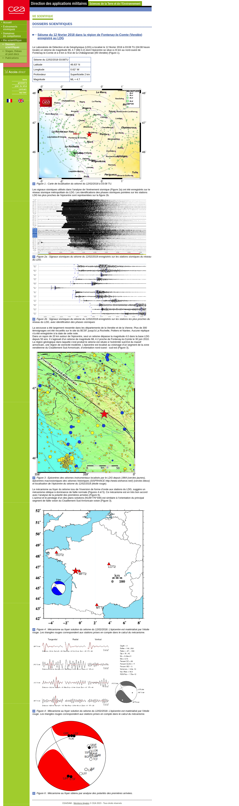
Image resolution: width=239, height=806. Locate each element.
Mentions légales (81, 803)
